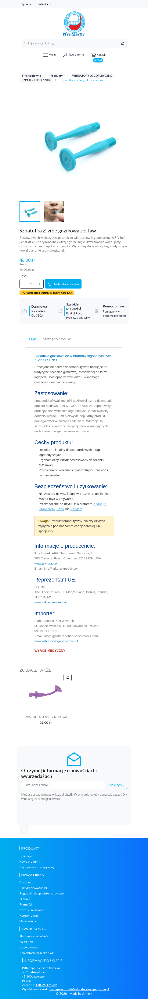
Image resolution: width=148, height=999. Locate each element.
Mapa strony (27, 921)
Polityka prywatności (33, 888)
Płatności (25, 904)
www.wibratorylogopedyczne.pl (56, 641)
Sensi (61, 509)
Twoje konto (73, 55)
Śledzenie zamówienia (33, 936)
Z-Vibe (97, 504)
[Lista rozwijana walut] (45, 4)
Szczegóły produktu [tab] (57, 339)
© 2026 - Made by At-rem (74, 993)
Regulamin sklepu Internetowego (41, 893)
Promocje (25, 856)
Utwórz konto (28, 947)
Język (25, 4)
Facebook (24, 829)
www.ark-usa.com (47, 563)
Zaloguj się (26, 942)
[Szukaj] (74, 43)
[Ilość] (31, 284)
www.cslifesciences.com (52, 602)
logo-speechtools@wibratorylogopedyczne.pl (79, 989)
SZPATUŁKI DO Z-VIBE (36, 80)
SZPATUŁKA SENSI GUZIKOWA (45, 717)
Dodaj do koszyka (63, 284)
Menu (49, 55)
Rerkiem (76, 509)
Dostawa (25, 882)
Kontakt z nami (29, 915)
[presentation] (95, 812)
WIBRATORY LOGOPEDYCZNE (92, 75)
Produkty (56, 75)
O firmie (24, 899)
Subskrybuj (116, 785)
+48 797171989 (46, 985)
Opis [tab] (32, 339)
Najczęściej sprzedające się (36, 867)
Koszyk (98, 55)
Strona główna (31, 75)
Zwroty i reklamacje (32, 910)
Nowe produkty (29, 861)
